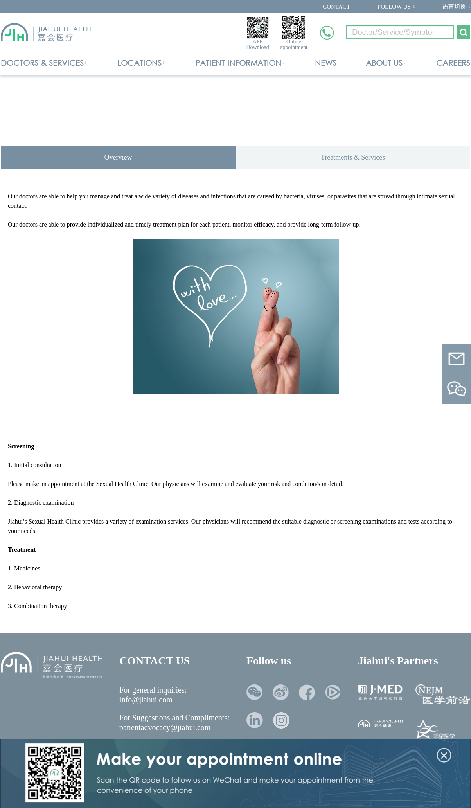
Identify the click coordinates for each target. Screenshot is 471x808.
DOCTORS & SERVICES (42, 62)
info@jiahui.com (146, 699)
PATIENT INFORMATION (238, 62)
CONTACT (336, 7)
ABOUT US (384, 62)
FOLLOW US (394, 7)
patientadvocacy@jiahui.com (164, 727)
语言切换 (454, 7)
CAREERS (453, 62)
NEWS (325, 62)
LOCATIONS (139, 62)
